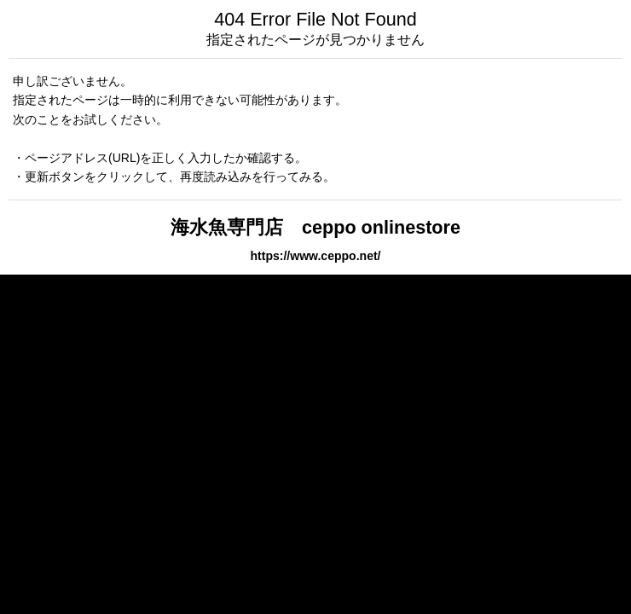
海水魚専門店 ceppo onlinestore (315, 227)
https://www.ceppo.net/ (315, 256)
